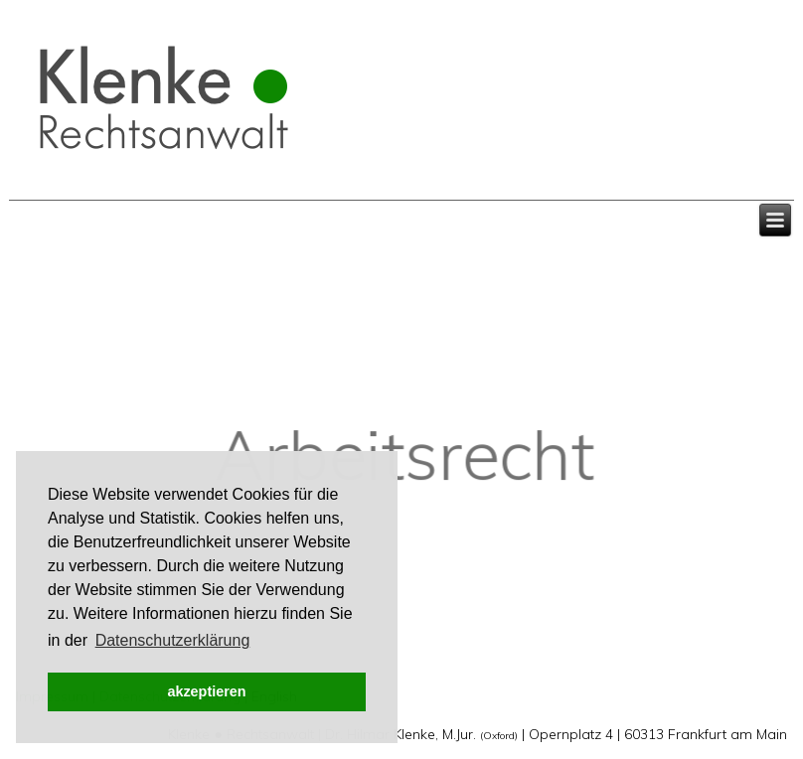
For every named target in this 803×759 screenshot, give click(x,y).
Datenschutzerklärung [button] (172, 640)
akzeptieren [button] (206, 691)
